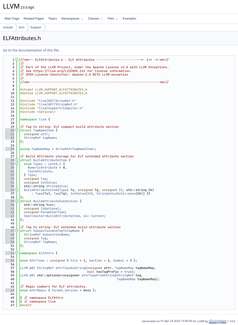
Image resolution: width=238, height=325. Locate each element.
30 (9, 167)
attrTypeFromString (98, 275)
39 (9, 201)
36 (9, 190)
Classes (95, 18)
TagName (49, 242)
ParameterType (53, 212)
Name (50, 205)
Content (97, 216)
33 (9, 179)
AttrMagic (38, 290)
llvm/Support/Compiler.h (60, 108)
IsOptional (50, 208)
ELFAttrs (46, 253)
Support (35, 27)
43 (9, 216)
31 (9, 171)
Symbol (118, 260)
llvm (21, 27)
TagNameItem (43, 130)
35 (9, 186)
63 (9, 290)
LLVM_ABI (27, 268)
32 (9, 175)
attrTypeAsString (70, 268)
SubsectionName (56, 234)
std (121, 193)
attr (44, 134)
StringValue (56, 186)
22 (9, 138)
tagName (49, 138)
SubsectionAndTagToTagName (56, 231)
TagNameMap (40, 149)
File (74, 260)
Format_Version (65, 290)
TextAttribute (40, 171)
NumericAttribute (42, 167)
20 (9, 130)
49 (9, 238)
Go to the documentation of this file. (31, 50)
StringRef (32, 138)
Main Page (12, 18)
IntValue (48, 183)
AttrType (37, 260)
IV (121, 190)
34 (9, 183)
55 (9, 260)
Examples (129, 18)
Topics (52, 18)
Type (31, 175)
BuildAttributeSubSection (55, 201)
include (8, 27)
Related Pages (34, 18)
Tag (43, 179)
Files (112, 18)
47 (9, 231)
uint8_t (54, 164)
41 (9, 208)
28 (9, 160)
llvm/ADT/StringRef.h (57, 104)
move (132, 193)
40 (9, 205)
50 (9, 242)
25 (9, 149)
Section (95, 260)
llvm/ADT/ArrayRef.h (56, 101)
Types (38, 164)
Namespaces (72, 18)
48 (9, 234)
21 (9, 134)
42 (9, 212)
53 (9, 253)
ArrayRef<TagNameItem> (75, 149)
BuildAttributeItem (50, 160)
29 (9, 164)
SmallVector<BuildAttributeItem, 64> (56, 216)
